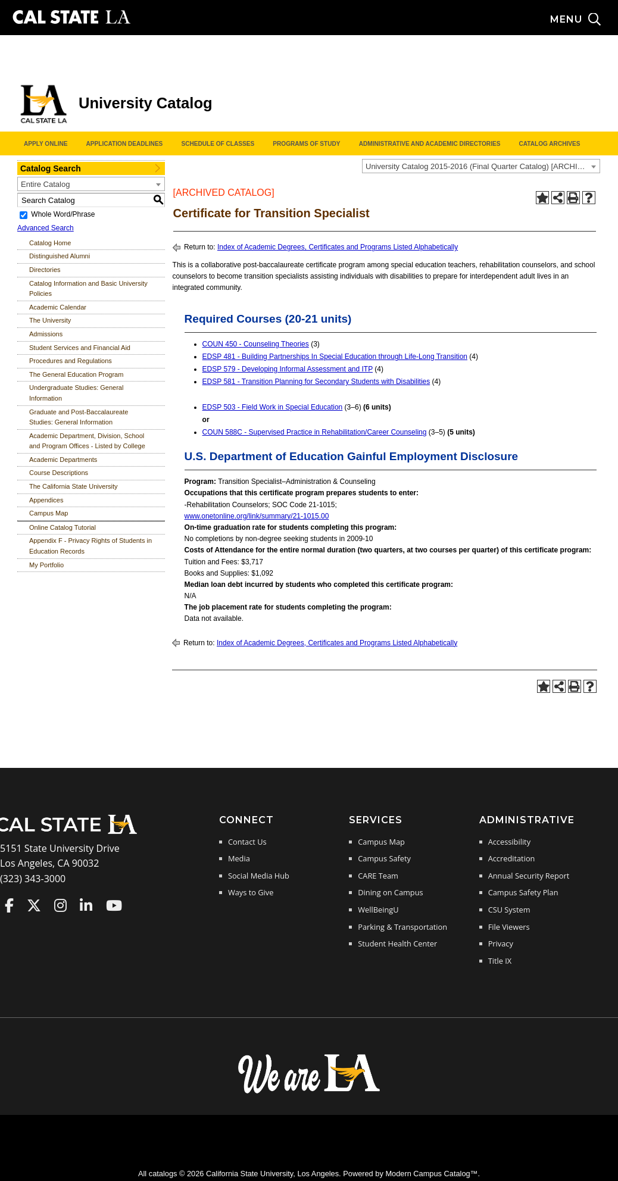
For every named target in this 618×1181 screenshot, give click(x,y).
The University (50, 320)
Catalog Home (50, 242)
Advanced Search (45, 228)
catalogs (163, 1173)
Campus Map (48, 513)
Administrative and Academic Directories (430, 143)
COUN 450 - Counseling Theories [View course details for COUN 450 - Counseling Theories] (255, 344)
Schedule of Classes (217, 143)
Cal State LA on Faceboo (9, 905)
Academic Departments (63, 459)
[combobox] (481, 166)
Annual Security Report (529, 875)
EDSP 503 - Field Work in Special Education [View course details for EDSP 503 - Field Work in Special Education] (272, 407)
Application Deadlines (124, 143)
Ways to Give (250, 892)
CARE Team (378, 875)
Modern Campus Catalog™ (431, 1173)
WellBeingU (378, 909)
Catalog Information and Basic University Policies (88, 289)
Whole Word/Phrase (63, 214)
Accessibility (509, 841)
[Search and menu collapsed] (584, 19)
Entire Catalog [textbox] (45, 184)
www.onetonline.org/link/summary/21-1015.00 (257, 516)
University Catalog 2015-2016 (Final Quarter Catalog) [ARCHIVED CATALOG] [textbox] (483, 166)
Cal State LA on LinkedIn (86, 905)
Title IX (500, 960)
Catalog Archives (549, 143)
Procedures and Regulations (70, 360)
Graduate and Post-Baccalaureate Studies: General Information (78, 417)
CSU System (509, 909)
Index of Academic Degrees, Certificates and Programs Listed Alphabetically (337, 247)
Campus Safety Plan (523, 892)
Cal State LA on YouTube (114, 905)
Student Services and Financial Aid (79, 347)
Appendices (46, 500)
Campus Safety (384, 858)
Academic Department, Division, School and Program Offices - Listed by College (87, 441)
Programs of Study (306, 143)
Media (239, 858)
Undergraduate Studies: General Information (76, 393)
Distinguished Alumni (59, 256)
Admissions (46, 334)
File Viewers (509, 926)
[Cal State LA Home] (70, 832)
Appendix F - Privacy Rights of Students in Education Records (90, 546)
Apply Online (45, 143)
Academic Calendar (57, 307)
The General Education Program (76, 374)
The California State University (73, 486)
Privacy (500, 943)
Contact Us (247, 841)
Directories (45, 269)
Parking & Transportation (402, 926)
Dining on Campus (390, 892)
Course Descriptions (58, 472)
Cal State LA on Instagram (60, 905)
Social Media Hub (258, 875)
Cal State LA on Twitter (34, 905)
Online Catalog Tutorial (62, 527)
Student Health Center (397, 943)
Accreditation (511, 858)
